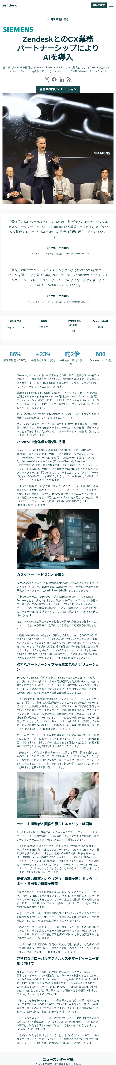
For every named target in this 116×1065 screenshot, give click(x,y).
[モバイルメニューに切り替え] (111, 5)
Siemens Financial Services (32, 392)
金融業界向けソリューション (58, 89)
